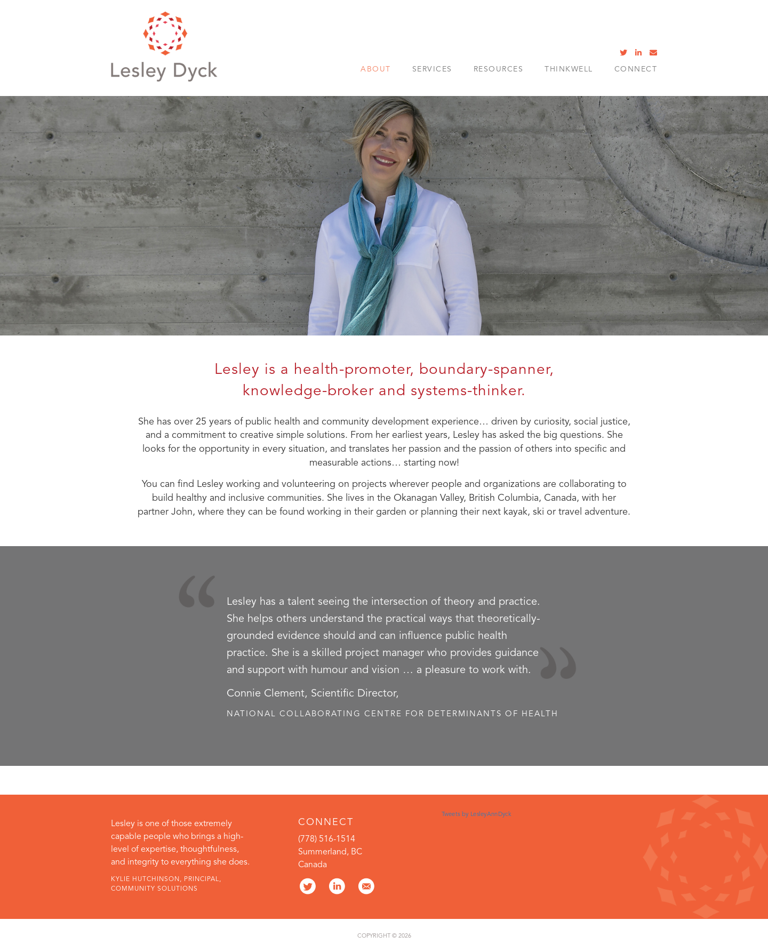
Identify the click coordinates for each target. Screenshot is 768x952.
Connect (636, 69)
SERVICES (432, 69)
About (376, 69)
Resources (499, 69)
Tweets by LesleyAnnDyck (476, 814)
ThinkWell (569, 69)
